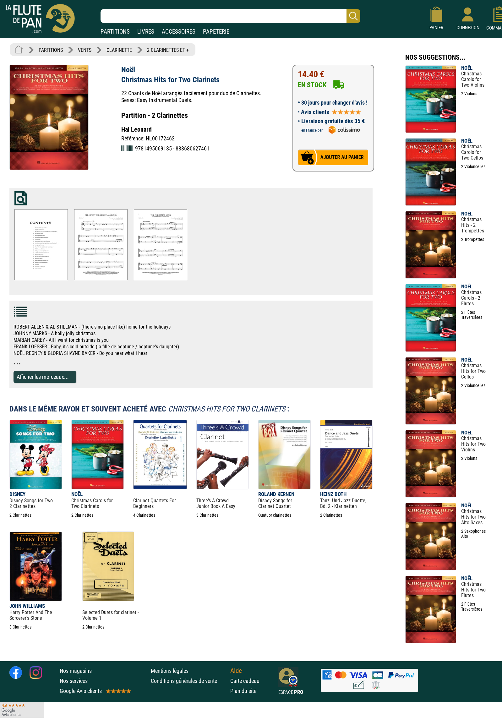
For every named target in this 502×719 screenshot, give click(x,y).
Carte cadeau (244, 681)
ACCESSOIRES (178, 31)
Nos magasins (76, 670)
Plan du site (243, 691)
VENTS (84, 50)
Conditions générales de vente (189, 681)
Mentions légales (169, 670)
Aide (236, 670)
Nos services (74, 681)
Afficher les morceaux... (43, 376)
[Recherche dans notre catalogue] (230, 16)
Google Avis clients (95, 691)
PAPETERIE (216, 31)
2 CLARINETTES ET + (168, 50)
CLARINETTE (119, 50)
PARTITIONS (115, 31)
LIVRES (145, 31)
